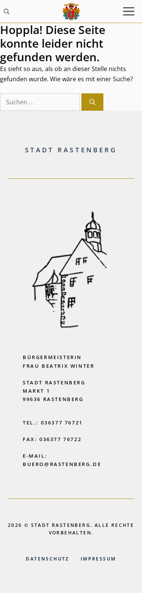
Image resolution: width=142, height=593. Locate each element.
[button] (6, 11)
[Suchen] (92, 102)
